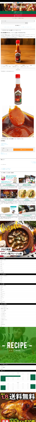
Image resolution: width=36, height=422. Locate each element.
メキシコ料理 (7, 168)
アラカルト (2, 270)
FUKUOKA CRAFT (3, 324)
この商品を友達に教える (3, 143)
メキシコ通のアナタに (3, 313)
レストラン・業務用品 (3, 310)
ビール (1, 282)
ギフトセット (2, 321)
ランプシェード (2, 296)
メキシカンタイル (3, 294)
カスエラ (2, 288)
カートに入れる (23, 149)
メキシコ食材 (2, 272)
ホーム (1, 169)
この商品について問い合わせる (4, 144)
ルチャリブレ (2, 298)
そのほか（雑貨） (3, 302)
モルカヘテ (2, 290)
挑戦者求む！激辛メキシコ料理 (6, 169)
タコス (1, 262)
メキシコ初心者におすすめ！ (4, 305)
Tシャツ (2, 300)
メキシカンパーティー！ (3, 316)
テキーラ (2, 278)
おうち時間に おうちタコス (4, 319)
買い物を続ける (2, 145)
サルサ (10, 168)
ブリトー (2, 268)
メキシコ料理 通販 (3, 168)
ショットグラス (2, 292)
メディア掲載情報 (3, 367)
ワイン (1, 280)
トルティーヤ (2, 264)
